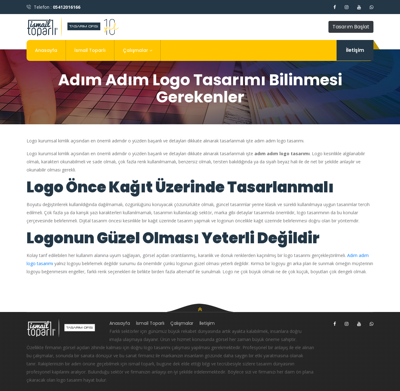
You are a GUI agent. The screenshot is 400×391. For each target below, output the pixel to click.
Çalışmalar (137, 50)
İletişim (355, 50)
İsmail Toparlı (90, 50)
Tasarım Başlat (350, 26)
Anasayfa (46, 50)
